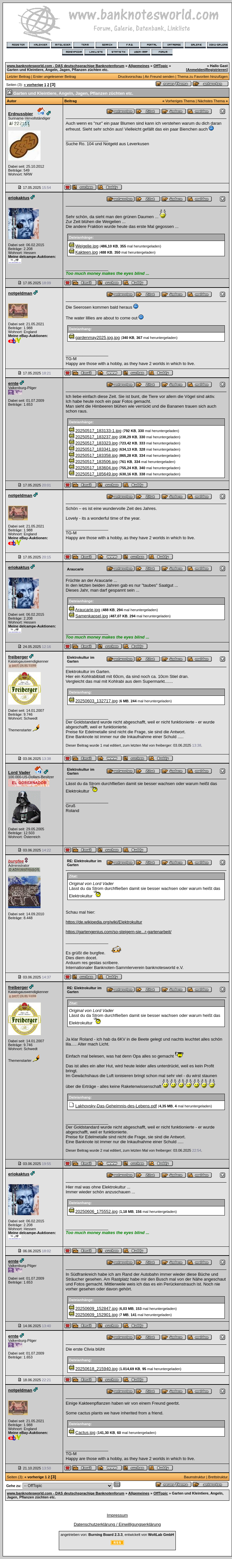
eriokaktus (18, 197)
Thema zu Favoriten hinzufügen (202, 76)
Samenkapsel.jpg (91, 615)
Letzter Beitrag (18, 76)
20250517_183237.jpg (96, 436)
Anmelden (196, 70)
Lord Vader (19, 772)
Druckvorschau (130, 76)
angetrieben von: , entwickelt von (117, 1535)
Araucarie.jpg (87, 609)
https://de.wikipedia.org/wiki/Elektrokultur (104, 922)
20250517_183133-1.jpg (98, 430)
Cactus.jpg (85, 1432)
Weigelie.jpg (87, 246)
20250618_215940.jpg (96, 1368)
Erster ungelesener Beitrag (54, 76)
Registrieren (216, 70)
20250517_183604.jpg (96, 467)
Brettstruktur (218, 1477)
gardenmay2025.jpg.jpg (97, 337)
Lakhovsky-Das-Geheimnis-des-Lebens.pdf (116, 1105)
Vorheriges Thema (180, 101)
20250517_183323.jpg (96, 443)
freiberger (18, 656)
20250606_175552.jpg (96, 1211)
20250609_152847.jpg (96, 1308)
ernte (13, 383)
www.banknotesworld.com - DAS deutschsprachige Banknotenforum (65, 66)
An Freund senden (159, 76)
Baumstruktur (194, 1477)
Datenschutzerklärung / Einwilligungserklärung (117, 1524)
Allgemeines (138, 66)
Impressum (117, 1515)
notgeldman (20, 293)
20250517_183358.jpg (96, 455)
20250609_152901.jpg (96, 1314)
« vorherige (33, 85)
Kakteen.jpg (86, 252)
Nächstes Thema (211, 101)
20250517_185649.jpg (96, 473)
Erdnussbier (20, 113)
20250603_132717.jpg (96, 700)
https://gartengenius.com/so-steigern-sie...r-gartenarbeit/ (119, 931)
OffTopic (160, 66)
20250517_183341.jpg (96, 449)
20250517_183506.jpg (96, 461)
